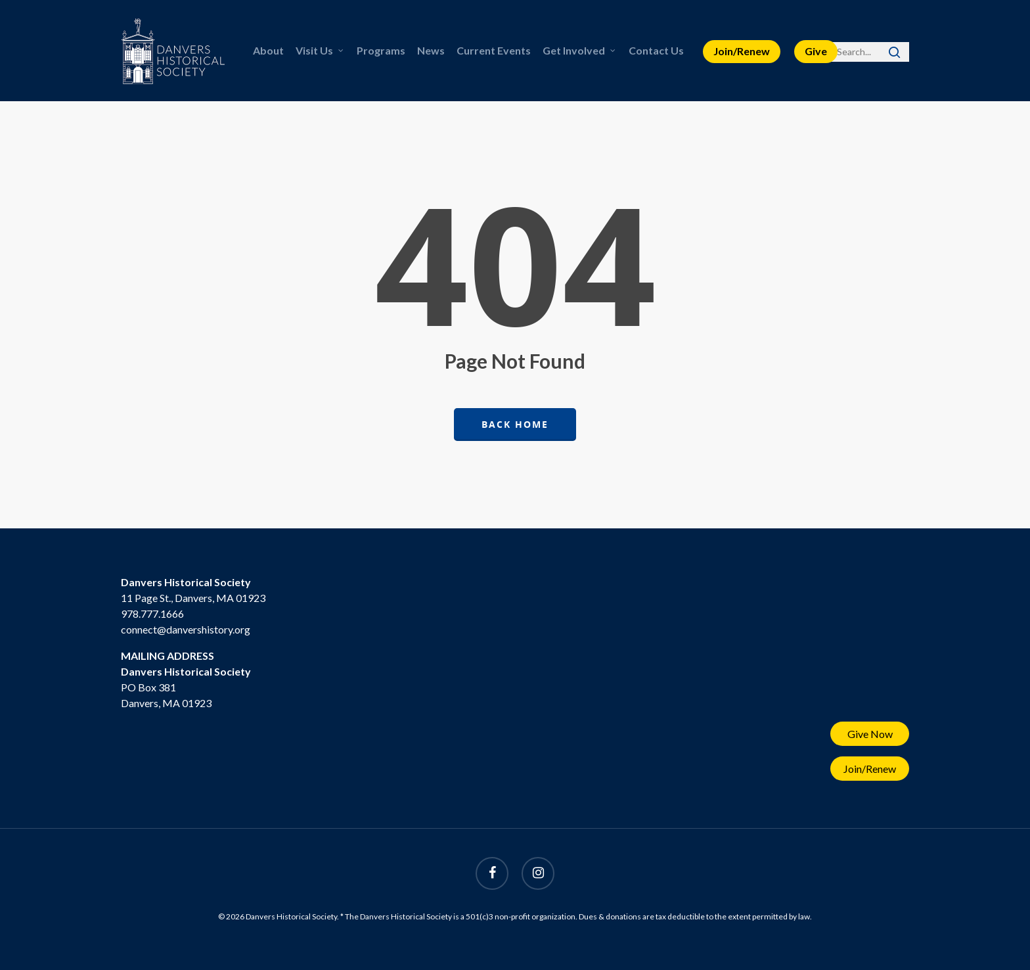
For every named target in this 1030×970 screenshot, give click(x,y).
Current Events (494, 50)
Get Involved (580, 50)
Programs (381, 50)
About (268, 50)
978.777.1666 (152, 613)
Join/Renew (741, 51)
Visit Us (320, 50)
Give (816, 51)
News (431, 50)
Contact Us (656, 50)
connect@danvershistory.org (185, 629)
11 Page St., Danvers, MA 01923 (193, 597)
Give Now (870, 734)
